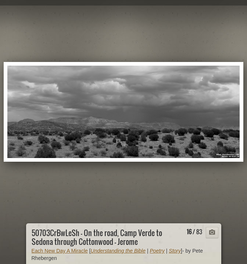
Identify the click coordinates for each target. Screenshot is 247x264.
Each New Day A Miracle (60, 251)
